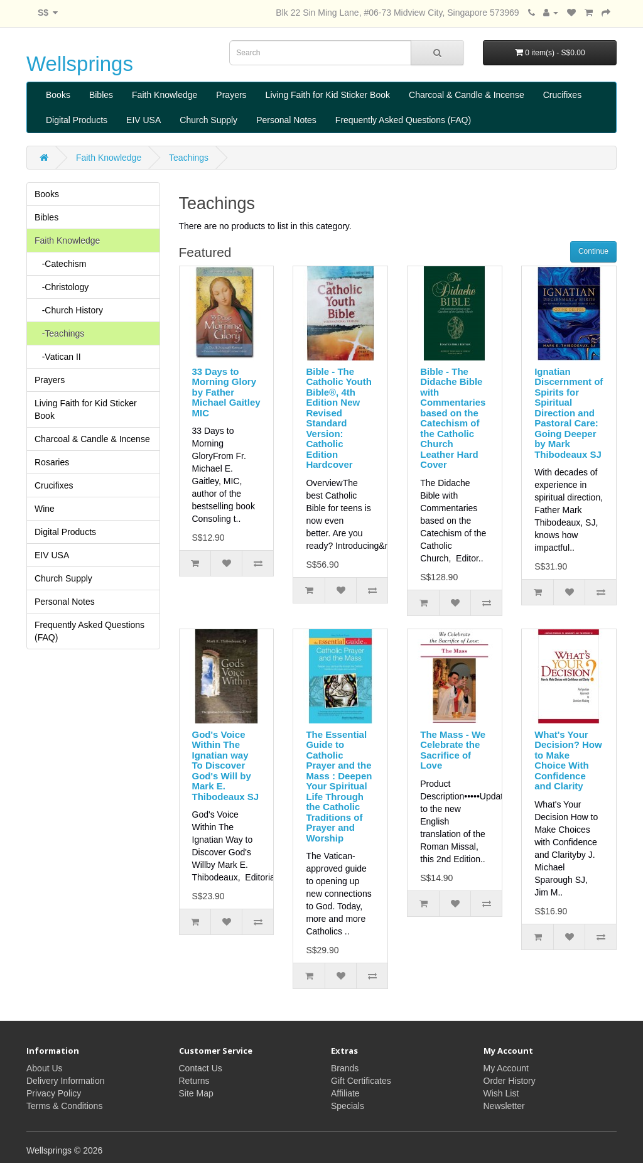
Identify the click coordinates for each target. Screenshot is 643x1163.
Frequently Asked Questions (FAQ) (403, 120)
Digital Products (76, 120)
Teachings (188, 158)
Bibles (101, 95)
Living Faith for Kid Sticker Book (328, 95)
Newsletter (504, 1106)
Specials (347, 1106)
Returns (194, 1081)
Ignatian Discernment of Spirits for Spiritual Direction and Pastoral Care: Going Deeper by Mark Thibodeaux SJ (568, 413)
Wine (45, 509)
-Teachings (59, 333)
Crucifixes (562, 95)
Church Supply (208, 120)
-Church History (69, 310)
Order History (510, 1081)
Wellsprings (79, 63)
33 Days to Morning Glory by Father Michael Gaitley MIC (226, 392)
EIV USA (143, 120)
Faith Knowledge (164, 95)
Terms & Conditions (64, 1106)
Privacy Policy (53, 1093)
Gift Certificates (361, 1081)
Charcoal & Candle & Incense (466, 95)
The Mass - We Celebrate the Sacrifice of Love (452, 750)
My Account (506, 1068)
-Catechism (60, 264)
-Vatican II (58, 357)
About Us (44, 1068)
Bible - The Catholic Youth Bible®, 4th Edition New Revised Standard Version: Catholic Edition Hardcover (338, 418)
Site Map (196, 1093)
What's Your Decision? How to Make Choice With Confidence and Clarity (568, 760)
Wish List (501, 1093)
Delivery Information (65, 1081)
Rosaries (52, 462)
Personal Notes (286, 120)
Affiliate (345, 1093)
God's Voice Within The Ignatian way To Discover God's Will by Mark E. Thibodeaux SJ (225, 765)
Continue (593, 251)
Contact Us (200, 1068)
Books (58, 95)
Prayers (231, 95)
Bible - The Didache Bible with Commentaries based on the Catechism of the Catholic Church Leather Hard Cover (452, 418)
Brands (345, 1068)
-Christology (62, 287)
